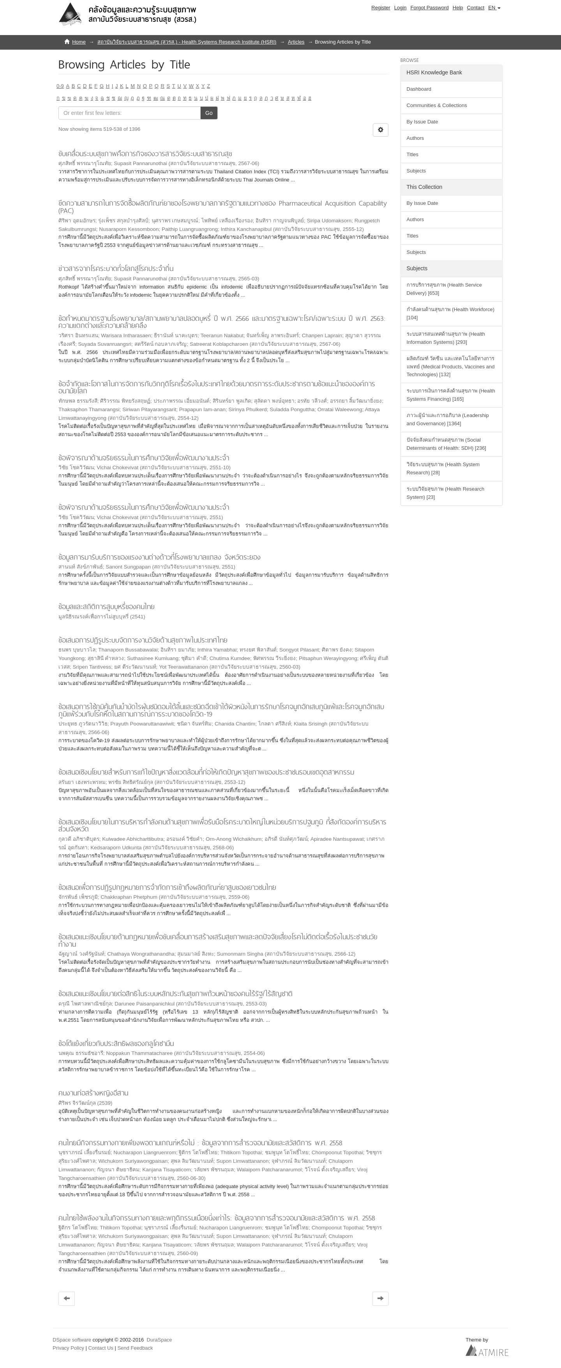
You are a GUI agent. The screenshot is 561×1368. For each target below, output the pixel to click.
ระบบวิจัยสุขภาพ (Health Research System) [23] (446, 493)
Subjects (416, 171)
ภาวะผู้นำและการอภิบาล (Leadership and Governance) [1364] (448, 419)
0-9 (60, 86)
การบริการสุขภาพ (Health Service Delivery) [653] (444, 289)
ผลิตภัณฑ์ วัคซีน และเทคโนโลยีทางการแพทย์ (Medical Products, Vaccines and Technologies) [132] (451, 367)
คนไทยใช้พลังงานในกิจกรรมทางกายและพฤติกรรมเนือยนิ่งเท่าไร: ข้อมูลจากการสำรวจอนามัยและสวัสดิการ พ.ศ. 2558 (216, 1218)
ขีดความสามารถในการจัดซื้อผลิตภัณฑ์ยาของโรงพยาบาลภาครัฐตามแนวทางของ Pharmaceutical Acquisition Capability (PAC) (222, 207)
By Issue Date (422, 122)
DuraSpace (159, 1340)
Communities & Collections (437, 105)
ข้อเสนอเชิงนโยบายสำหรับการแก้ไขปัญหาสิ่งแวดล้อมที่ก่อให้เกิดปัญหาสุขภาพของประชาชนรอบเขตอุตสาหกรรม (206, 772)
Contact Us (100, 1348)
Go (209, 113)
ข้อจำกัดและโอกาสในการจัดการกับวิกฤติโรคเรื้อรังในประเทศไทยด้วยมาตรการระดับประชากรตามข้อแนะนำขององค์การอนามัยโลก (216, 387)
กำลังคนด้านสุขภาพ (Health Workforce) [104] (450, 313)
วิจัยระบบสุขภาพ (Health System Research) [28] (443, 468)
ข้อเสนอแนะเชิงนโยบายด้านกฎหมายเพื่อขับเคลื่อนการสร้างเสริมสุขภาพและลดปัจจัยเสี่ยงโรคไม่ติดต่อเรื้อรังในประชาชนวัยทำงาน (218, 940)
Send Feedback (135, 1348)
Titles (413, 154)
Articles (296, 42)
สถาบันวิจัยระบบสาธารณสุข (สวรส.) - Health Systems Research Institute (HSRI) (186, 42)
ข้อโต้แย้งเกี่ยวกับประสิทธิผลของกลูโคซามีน (116, 1043)
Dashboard (419, 89)
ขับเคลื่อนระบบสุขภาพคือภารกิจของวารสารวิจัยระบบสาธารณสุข (145, 154)
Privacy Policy (68, 1348)
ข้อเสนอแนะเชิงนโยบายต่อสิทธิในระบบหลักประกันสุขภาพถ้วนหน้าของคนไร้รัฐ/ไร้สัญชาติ (175, 994)
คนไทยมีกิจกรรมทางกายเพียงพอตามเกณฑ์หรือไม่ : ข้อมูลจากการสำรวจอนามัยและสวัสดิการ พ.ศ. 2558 (200, 1143)
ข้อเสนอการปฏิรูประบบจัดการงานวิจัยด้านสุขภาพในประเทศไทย (143, 640)
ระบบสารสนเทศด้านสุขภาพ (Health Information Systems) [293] (446, 338)
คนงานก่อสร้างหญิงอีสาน (93, 1093)
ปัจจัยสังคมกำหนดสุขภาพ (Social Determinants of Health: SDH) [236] (446, 444)
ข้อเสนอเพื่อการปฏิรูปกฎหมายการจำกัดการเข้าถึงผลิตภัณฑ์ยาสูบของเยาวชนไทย (167, 887)
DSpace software (72, 1340)
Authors (415, 138)
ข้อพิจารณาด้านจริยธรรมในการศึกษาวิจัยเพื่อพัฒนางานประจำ (143, 458)
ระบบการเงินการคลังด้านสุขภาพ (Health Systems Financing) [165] (451, 395)
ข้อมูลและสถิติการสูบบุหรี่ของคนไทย (106, 606)
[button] (494, 8)
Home (79, 42)
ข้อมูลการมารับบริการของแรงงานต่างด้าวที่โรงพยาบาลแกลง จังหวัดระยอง (159, 557)
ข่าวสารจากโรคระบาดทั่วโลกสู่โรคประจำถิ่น (115, 268)
